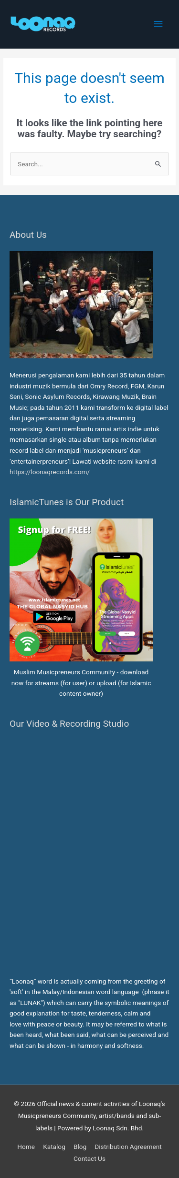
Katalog (54, 1146)
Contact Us (89, 1158)
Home (26, 1146)
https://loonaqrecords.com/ (51, 472)
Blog (80, 1146)
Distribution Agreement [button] (128, 1146)
